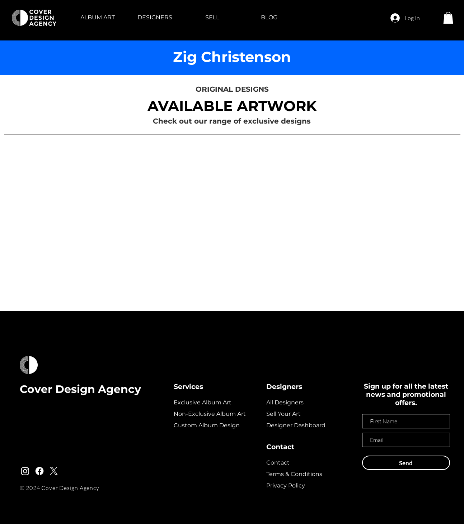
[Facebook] (39, 471)
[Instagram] (25, 471)
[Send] (406, 463)
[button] (97, 18)
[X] (53, 471)
